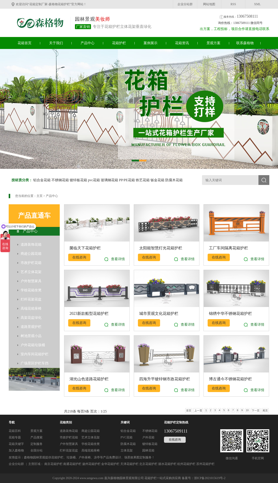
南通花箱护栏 (72, 464)
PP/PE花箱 (127, 180)
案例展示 (150, 43)
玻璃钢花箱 (109, 180)
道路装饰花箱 (69, 431)
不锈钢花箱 (60, 180)
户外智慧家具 (69, 444)
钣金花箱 (157, 180)
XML (257, 4)
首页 (188, 410)
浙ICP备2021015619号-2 (209, 478)
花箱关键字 (16, 444)
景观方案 (213, 43)
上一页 (198, 410)
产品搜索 (36, 437)
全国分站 (36, 450)
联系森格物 (245, 43)
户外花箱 (148, 437)
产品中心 (87, 43)
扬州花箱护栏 (91, 464)
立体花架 (127, 450)
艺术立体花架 (90, 437)
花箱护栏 (119, 43)
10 (247, 410)
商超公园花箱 (90, 431)
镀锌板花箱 (78, 180)
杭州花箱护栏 (186, 464)
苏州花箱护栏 (205, 464)
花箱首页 (24, 43)
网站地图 (209, 4)
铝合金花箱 (42, 180)
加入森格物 (16, 450)
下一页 (256, 410)
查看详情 (118, 259)
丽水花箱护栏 (167, 464)
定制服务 (36, 444)
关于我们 (56, 43)
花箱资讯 (182, 43)
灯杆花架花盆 (69, 450)
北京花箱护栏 (148, 464)
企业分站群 (185, 4)
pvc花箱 (94, 180)
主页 (39, 196)
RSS (233, 4)
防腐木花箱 (174, 180)
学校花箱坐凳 (90, 444)
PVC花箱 (126, 437)
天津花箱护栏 (129, 464)
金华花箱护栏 (110, 464)
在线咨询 (79, 257)
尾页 (265, 410)
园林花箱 (148, 450)
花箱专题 (15, 437)
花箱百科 (15, 431)
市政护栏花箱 (69, 437)
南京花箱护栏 (53, 464)
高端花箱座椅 (90, 450)
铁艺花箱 (143, 180)
